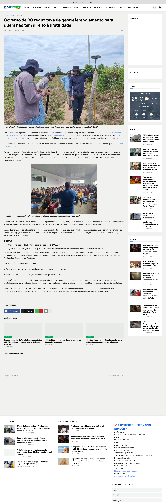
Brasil (57, 7)
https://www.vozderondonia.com (125, 471)
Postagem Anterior (12, 376)
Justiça (121, 7)
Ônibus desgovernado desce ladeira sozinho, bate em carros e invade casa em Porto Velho (151, 326)
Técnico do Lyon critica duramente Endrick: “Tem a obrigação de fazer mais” (88, 427)
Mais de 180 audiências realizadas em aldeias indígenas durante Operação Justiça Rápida (151, 201)
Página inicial (9, 15)
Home (26, 7)
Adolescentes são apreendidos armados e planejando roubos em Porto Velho (150, 294)
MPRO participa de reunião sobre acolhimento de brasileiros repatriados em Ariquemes (104, 341)
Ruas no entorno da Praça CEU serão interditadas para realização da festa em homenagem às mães (32, 440)
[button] (155, 7)
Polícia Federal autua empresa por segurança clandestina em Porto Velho (151, 277)
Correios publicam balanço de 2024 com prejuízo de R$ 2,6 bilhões (33, 463)
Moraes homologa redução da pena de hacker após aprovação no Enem (150, 152)
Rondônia (37, 7)
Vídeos (97, 7)
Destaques (133, 7)
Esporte (67, 7)
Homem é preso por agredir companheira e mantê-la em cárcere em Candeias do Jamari (151, 249)
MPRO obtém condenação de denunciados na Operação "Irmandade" (63, 341)
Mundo (77, 7)
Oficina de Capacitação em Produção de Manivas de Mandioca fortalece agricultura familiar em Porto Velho (33, 428)
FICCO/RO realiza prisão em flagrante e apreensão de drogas (151, 264)
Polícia (47, 7)
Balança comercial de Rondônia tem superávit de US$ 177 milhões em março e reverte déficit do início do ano (23, 342)
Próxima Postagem (116, 376)
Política (87, 7)
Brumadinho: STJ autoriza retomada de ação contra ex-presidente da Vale (151, 166)
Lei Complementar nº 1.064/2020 (62, 135)
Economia (110, 7)
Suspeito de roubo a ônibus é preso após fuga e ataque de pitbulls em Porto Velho (151, 310)
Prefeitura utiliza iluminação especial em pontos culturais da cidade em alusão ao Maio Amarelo (35, 452)
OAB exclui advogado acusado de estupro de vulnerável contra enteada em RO (151, 138)
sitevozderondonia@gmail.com (125, 476)
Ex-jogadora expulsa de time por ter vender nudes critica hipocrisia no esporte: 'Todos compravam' (88, 461)
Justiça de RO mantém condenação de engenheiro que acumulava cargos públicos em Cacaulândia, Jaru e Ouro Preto (151, 220)
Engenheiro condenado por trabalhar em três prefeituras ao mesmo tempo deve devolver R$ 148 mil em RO (150, 183)
